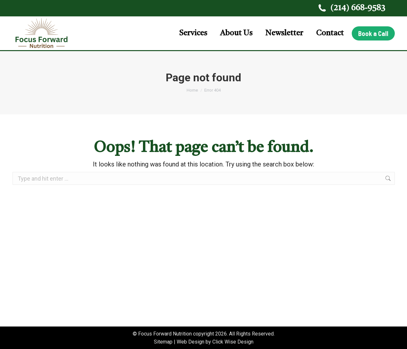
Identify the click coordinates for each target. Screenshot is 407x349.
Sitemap (163, 342)
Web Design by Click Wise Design (215, 342)
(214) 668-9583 (351, 8)
